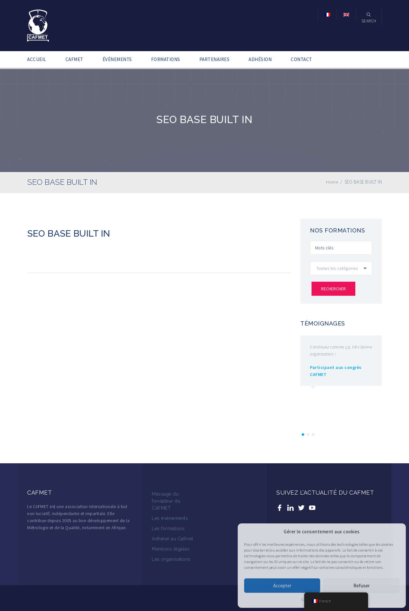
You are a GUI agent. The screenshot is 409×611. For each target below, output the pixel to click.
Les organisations (171, 559)
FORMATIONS (165, 59)
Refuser (361, 586)
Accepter (282, 586)
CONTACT (301, 59)
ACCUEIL (36, 59)
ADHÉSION (260, 59)
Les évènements (170, 518)
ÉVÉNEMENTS (117, 59)
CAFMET (74, 59)
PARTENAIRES (214, 59)
